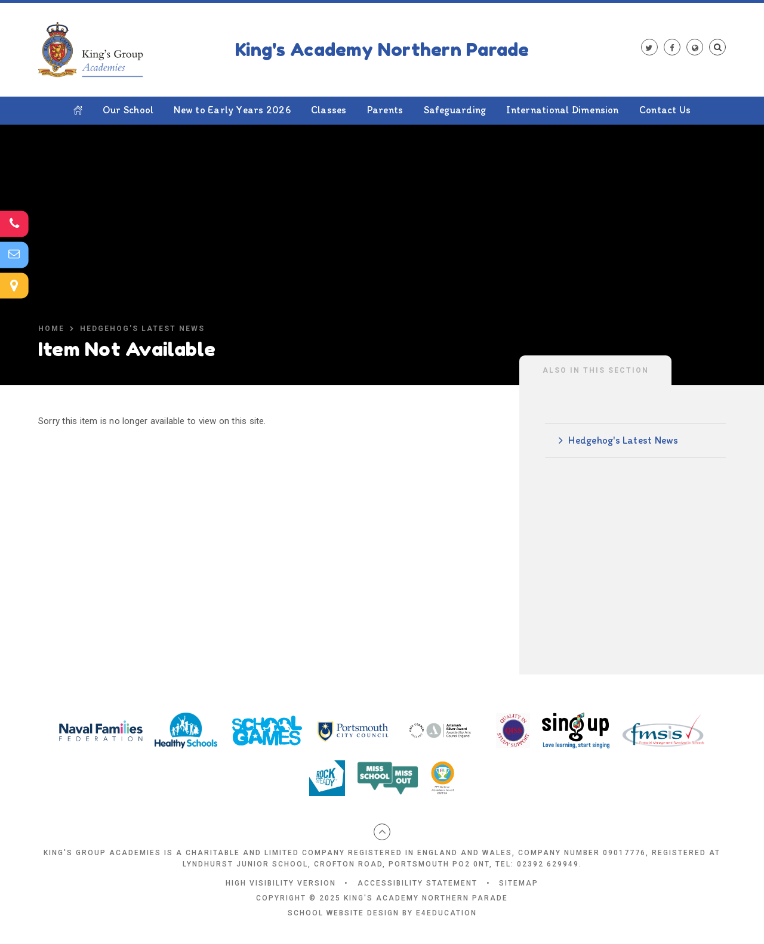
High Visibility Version (281, 883)
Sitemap (518, 883)
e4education (446, 913)
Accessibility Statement (418, 883)
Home (51, 328)
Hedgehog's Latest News (142, 328)
